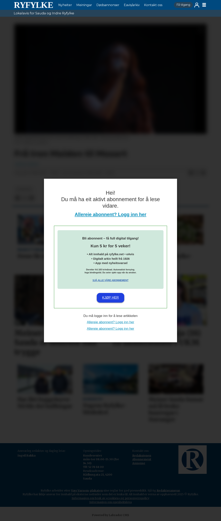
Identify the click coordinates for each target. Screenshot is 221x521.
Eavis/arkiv (132, 5)
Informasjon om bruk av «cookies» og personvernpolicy (110, 498)
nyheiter (24, 189)
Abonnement (141, 459)
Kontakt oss (153, 5)
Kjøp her (110, 297)
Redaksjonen (141, 455)
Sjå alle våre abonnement (110, 280)
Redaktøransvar (168, 490)
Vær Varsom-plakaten (87, 490)
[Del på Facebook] (191, 173)
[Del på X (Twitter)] (197, 173)
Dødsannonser (107, 5)
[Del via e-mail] (203, 173)
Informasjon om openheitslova (110, 502)
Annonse (138, 463)
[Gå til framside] (33, 5)
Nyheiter (65, 5)
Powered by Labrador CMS (110, 515)
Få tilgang (183, 4)
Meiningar (84, 5)
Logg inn (196, 5)
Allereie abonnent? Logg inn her (110, 214)
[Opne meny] (204, 5)
